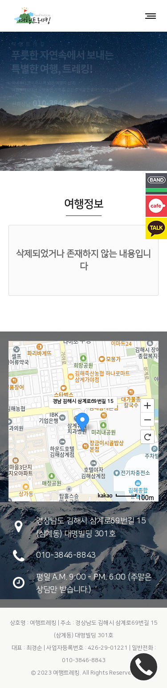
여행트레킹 (66, 673)
